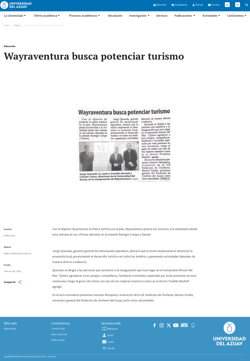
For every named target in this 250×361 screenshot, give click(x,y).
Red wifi (108, 348)
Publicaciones (183, 16)
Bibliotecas (110, 328)
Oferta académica (45, 16)
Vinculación (115, 16)
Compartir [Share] (12, 282)
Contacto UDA (58, 328)
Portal (107, 335)
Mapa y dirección (59, 334)
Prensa (17, 25)
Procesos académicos (83, 16)
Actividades (210, 16)
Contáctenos (235, 16)
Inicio (6, 25)
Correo (108, 341)
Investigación (138, 16)
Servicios (162, 16)
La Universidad (13, 16)
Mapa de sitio (10, 328)
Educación (9, 46)
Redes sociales (58, 340)
